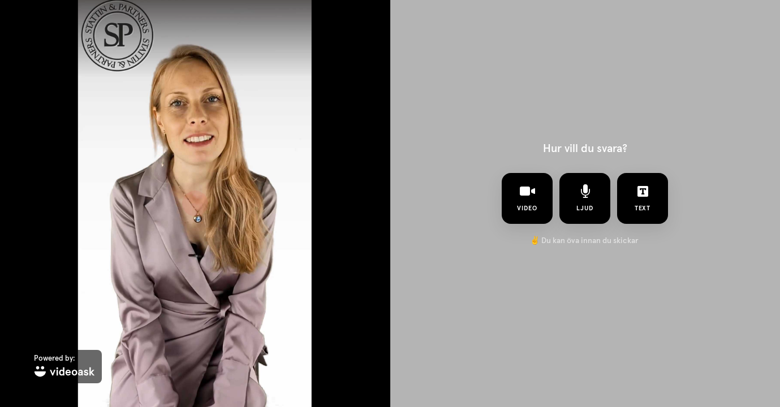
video (527, 197)
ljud (584, 197)
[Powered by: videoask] (64, 366)
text (643, 197)
